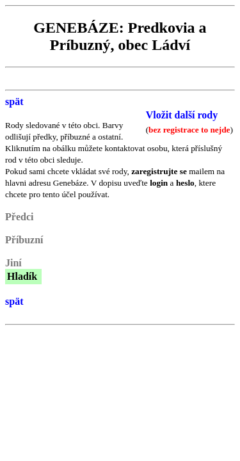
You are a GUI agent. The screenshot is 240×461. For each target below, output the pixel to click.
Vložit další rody (182, 114)
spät (14, 101)
